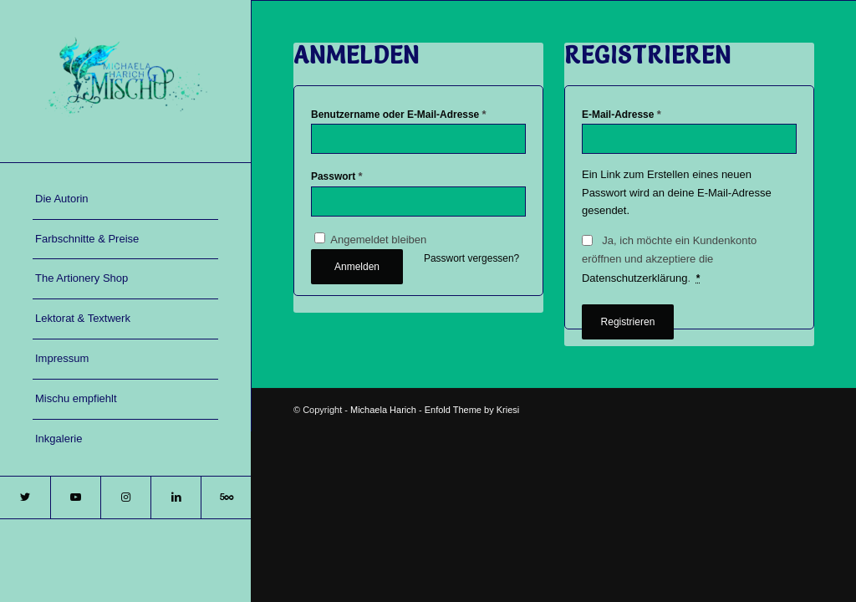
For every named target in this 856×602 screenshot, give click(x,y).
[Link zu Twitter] (25, 497)
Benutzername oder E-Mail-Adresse (399, 114)
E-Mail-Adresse (621, 114)
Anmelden (357, 267)
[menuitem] (125, 200)
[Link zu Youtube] (75, 497)
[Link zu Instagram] (125, 497)
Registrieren (628, 322)
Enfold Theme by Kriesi (472, 410)
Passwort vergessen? (471, 258)
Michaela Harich (383, 410)
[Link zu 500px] (226, 497)
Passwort (337, 176)
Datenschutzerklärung (634, 278)
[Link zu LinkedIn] (175, 497)
